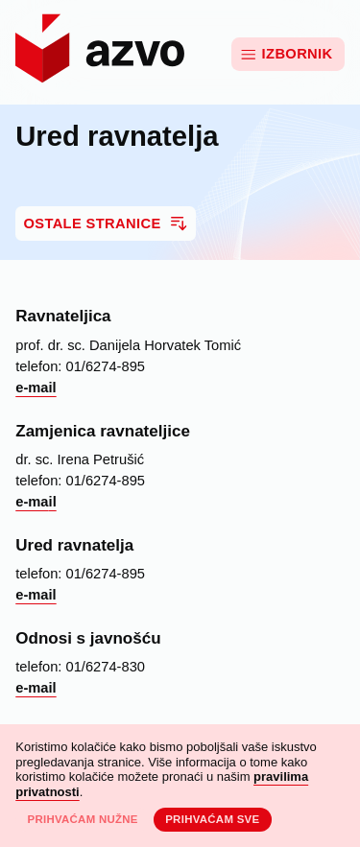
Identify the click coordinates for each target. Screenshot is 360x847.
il (53, 501)
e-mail (35, 387)
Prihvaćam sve (212, 819)
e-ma (31, 501)
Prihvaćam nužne (82, 819)
